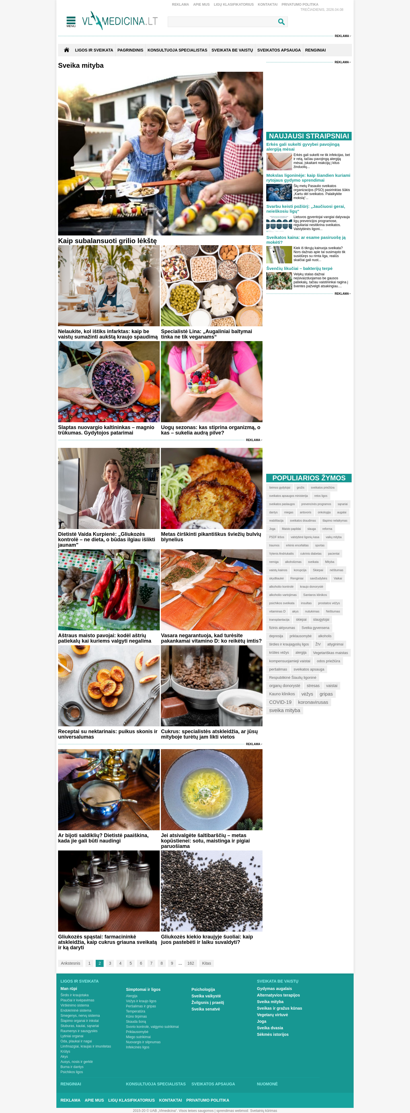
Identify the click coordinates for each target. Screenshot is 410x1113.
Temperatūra (135, 1011)
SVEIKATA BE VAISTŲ (232, 50)
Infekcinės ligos (137, 1047)
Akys (64, 1057)
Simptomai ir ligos (143, 989)
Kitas (206, 963)
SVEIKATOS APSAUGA (279, 50)
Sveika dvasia (270, 1028)
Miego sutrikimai (138, 1037)
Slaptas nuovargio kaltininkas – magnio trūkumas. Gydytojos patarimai (106, 430)
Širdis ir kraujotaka (75, 995)
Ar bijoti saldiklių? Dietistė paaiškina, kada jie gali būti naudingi (103, 838)
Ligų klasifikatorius (234, 5)
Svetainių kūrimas (263, 1111)
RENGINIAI (315, 50)
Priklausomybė (137, 1032)
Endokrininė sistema (76, 1010)
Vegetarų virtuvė (272, 1014)
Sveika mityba (270, 1001)
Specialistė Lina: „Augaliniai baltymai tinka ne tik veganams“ (206, 334)
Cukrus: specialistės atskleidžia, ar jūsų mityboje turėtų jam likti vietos (209, 734)
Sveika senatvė (206, 1009)
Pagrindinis (131, 50)
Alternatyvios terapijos (278, 995)
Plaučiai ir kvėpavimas (78, 1000)
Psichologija (203, 989)
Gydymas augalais (274, 988)
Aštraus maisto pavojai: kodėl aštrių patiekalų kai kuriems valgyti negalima (104, 638)
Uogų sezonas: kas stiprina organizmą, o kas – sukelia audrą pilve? (210, 430)
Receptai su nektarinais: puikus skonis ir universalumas (107, 734)
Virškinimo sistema (75, 1005)
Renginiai (71, 1084)
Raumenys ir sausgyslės (79, 1031)
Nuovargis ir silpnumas (143, 1042)
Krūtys (65, 1051)
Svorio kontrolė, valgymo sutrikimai (152, 1027)
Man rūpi (69, 988)
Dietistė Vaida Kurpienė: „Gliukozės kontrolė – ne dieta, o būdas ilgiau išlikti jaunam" (106, 539)
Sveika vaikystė (206, 996)
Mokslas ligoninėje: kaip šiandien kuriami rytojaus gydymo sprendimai (308, 178)
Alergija (132, 996)
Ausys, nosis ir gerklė (77, 1062)
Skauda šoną (136, 1022)
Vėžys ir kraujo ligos (141, 1001)
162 (190, 963)
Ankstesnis (70, 963)
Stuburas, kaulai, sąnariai (80, 1026)
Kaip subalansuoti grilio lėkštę (107, 241)
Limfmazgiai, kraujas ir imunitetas (86, 1046)
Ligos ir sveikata (94, 50)
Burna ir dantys (72, 1067)
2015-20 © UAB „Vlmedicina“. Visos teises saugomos (173, 1111)
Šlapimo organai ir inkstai (80, 1021)
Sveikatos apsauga (213, 1084)
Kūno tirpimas (136, 1016)
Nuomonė (267, 1084)
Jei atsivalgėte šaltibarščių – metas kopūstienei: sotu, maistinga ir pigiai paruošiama (205, 841)
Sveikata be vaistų (278, 981)
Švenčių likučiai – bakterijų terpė (299, 268)
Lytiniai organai (72, 1036)
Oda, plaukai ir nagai (76, 1041)
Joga (261, 1021)
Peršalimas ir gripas (141, 1006)
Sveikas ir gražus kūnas (279, 1008)
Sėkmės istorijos (273, 1034)
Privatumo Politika (300, 5)
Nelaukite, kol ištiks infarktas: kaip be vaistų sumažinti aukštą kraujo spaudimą (108, 334)
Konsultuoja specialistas (156, 1084)
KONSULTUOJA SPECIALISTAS (177, 50)
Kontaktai (268, 5)
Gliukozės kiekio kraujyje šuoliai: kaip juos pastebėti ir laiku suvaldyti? (207, 939)
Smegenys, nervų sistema (80, 1016)
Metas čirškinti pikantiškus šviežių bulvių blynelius (211, 536)
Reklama (180, 5)
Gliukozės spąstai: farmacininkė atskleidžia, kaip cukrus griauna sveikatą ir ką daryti (107, 942)
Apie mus (201, 5)
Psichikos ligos (72, 1072)
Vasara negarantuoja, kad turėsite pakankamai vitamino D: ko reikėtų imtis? (211, 638)
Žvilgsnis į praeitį (208, 1002)
